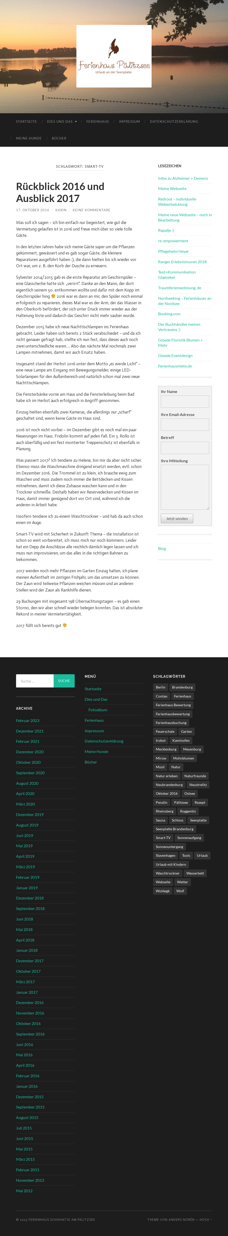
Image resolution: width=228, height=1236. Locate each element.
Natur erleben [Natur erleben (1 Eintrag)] (167, 776)
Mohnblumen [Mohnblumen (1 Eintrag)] (183, 758)
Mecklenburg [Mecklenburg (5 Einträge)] (166, 749)
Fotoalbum (97, 709)
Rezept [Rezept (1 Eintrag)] (200, 802)
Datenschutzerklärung (174, 122)
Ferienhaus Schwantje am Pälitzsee (62, 1220)
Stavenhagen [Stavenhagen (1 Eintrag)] (165, 855)
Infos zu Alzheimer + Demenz (183, 178)
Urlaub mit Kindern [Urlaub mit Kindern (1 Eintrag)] (171, 864)
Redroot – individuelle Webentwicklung (177, 201)
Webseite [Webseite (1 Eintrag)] (163, 882)
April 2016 (25, 1065)
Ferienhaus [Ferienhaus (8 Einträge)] (182, 696)
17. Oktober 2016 (32, 210)
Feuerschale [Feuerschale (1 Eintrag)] (165, 731)
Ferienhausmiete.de (175, 366)
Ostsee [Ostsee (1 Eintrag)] (189, 793)
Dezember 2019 (30, 814)
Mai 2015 (24, 1148)
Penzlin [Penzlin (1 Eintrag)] (161, 802)
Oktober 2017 (28, 971)
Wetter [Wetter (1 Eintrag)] (182, 882)
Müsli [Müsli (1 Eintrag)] (160, 767)
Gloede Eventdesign (175, 355)
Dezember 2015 (30, 1096)
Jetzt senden (177, 518)
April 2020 (25, 793)
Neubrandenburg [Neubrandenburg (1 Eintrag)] (169, 784)
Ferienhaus (97, 122)
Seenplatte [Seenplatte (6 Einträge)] (198, 820)
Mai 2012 (24, 1190)
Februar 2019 (27, 877)
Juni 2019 (24, 835)
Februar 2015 (27, 1169)
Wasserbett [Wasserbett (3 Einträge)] (195, 873)
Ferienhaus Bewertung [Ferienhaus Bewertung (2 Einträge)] (173, 705)
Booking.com (169, 313)
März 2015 (25, 1159)
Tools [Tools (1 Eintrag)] (186, 855)
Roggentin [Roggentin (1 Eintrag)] (188, 811)
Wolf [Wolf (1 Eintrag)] (180, 891)
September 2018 (30, 908)
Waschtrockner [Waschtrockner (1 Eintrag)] (168, 873)
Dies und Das (60, 122)
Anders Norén (182, 1220)
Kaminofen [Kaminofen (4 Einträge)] (181, 740)
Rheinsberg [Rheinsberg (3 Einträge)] (164, 811)
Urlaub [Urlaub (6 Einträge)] (202, 855)
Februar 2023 (27, 720)
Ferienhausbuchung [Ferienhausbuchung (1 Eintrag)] (171, 722)
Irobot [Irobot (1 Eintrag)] (161, 740)
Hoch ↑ (206, 1220)
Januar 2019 (27, 887)
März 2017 (25, 981)
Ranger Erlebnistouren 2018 (182, 261)
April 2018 (25, 940)
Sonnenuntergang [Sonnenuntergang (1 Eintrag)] (169, 846)
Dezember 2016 (30, 1002)
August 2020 (27, 783)
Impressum (129, 122)
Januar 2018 (27, 950)
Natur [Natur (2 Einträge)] (176, 767)
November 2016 (30, 1012)
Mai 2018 (24, 929)
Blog (162, 548)
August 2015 (27, 1117)
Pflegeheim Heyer (173, 251)
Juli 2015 (24, 1128)
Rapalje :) (166, 230)
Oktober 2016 (28, 1023)
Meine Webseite (172, 188)
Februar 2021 (27, 741)
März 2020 (25, 804)
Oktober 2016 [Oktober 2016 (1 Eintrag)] (167, 793)
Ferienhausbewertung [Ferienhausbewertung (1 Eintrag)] (173, 714)
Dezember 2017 (30, 960)
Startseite (26, 122)
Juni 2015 (24, 1138)
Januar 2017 (27, 992)
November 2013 (30, 1180)
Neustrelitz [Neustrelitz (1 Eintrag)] (198, 784)
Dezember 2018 (30, 898)
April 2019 (25, 856)
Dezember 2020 (30, 751)
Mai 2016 (24, 1054)
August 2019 (27, 824)
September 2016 (30, 1034)
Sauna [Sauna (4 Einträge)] (160, 820)
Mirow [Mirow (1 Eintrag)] (161, 758)
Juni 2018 (24, 918)
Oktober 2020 (28, 762)
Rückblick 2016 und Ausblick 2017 (60, 192)
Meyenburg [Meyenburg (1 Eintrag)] (192, 749)
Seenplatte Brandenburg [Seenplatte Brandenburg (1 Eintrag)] (174, 829)
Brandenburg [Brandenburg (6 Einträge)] (182, 687)
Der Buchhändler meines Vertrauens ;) (179, 327)
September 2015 (30, 1106)
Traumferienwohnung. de (179, 287)
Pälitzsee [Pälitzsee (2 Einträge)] (181, 802)
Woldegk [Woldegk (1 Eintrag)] (163, 891)
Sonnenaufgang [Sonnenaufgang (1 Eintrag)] (189, 838)
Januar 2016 (27, 1086)
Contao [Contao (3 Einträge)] (161, 696)
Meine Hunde (29, 138)
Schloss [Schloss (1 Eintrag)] (177, 820)
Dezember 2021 (30, 730)
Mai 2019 (24, 845)
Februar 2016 (27, 1075)
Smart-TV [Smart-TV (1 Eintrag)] (163, 838)
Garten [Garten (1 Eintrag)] (186, 731)
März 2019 (25, 866)
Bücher (59, 138)
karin (61, 210)
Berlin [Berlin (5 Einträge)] (160, 687)
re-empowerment (173, 240)
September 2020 (30, 772)
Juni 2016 (24, 1044)
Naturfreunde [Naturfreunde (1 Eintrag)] (195, 776)
